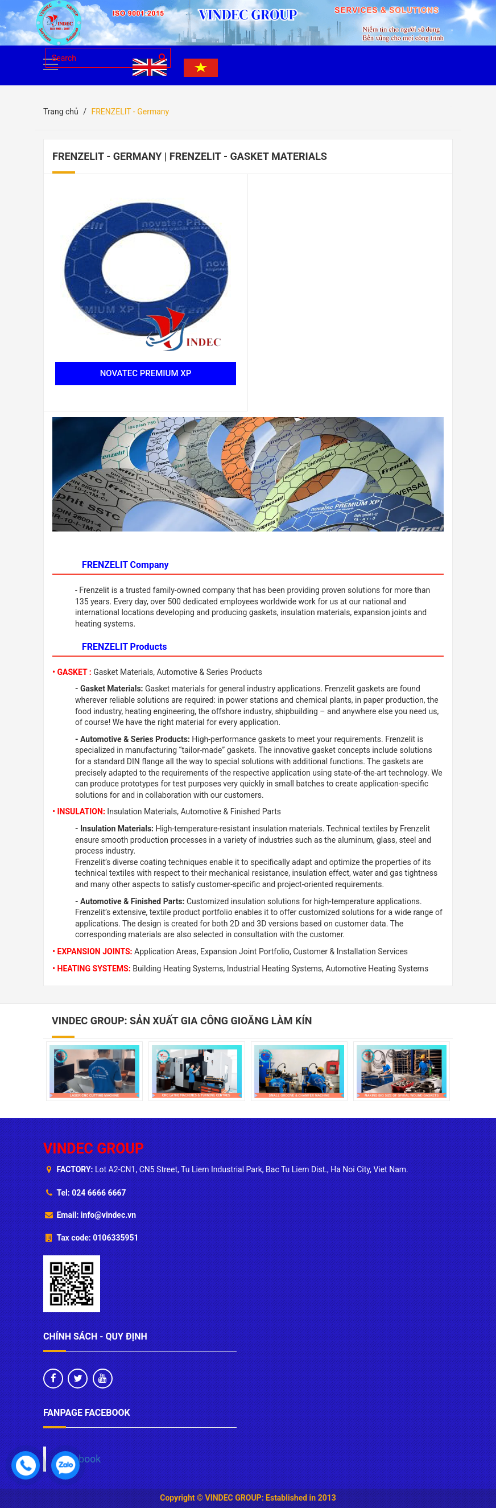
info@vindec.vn (108, 1214)
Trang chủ (60, 111)
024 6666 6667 (99, 1192)
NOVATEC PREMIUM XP (146, 373)
